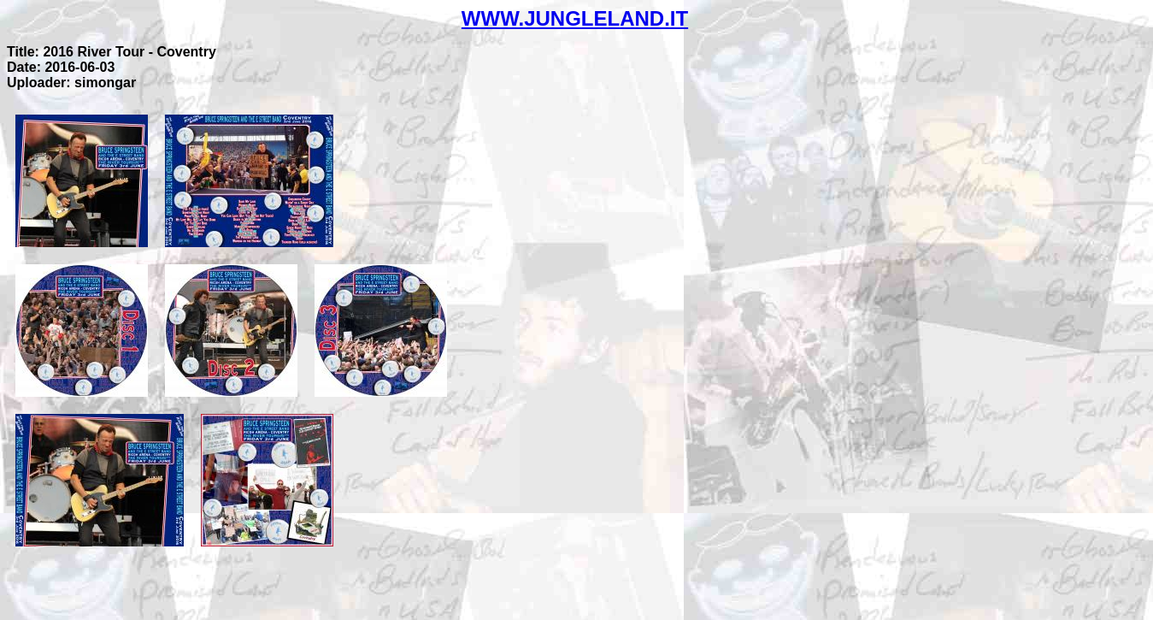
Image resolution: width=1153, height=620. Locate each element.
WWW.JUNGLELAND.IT (575, 18)
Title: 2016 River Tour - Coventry (111, 51)
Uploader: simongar (71, 82)
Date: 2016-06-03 (61, 67)
